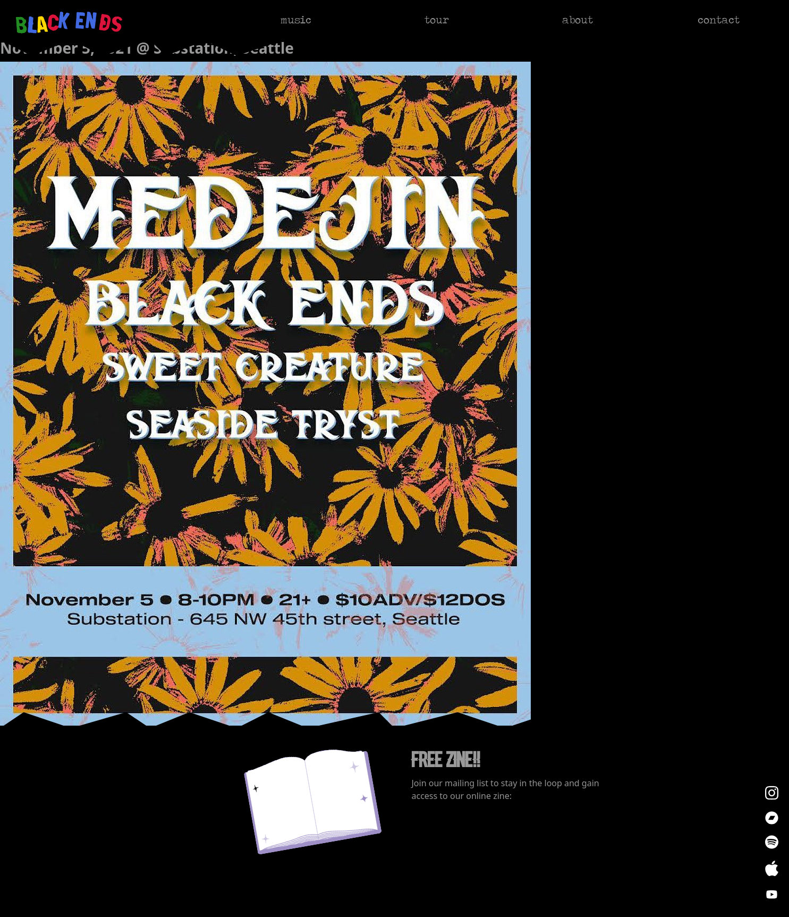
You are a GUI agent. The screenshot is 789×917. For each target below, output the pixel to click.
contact (719, 20)
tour (437, 20)
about (577, 20)
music (296, 20)
